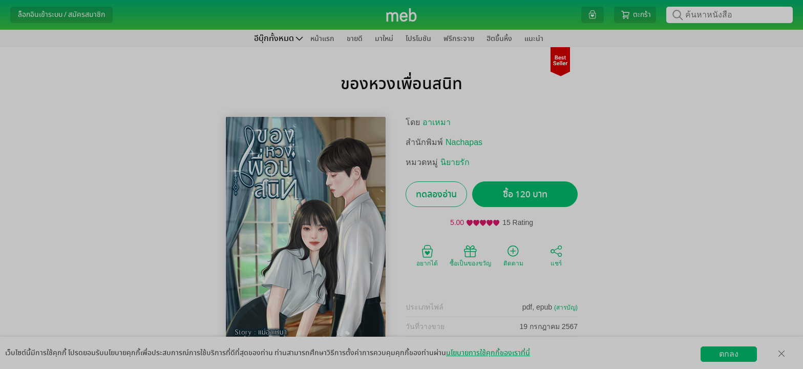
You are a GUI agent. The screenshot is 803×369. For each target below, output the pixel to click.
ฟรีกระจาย (458, 38)
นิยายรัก (455, 162)
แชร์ (556, 255)
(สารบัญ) (566, 307)
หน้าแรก (322, 38)
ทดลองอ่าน (436, 194)
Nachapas (464, 142)
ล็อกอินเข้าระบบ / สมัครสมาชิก (61, 14)
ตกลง (728, 354)
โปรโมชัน (418, 38)
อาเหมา (436, 122)
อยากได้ (427, 255)
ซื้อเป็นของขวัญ (470, 255)
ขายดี (355, 38)
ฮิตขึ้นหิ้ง (499, 38)
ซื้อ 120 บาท (525, 194)
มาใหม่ (384, 38)
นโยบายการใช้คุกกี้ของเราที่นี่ (488, 352)
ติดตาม (513, 255)
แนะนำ (533, 38)
